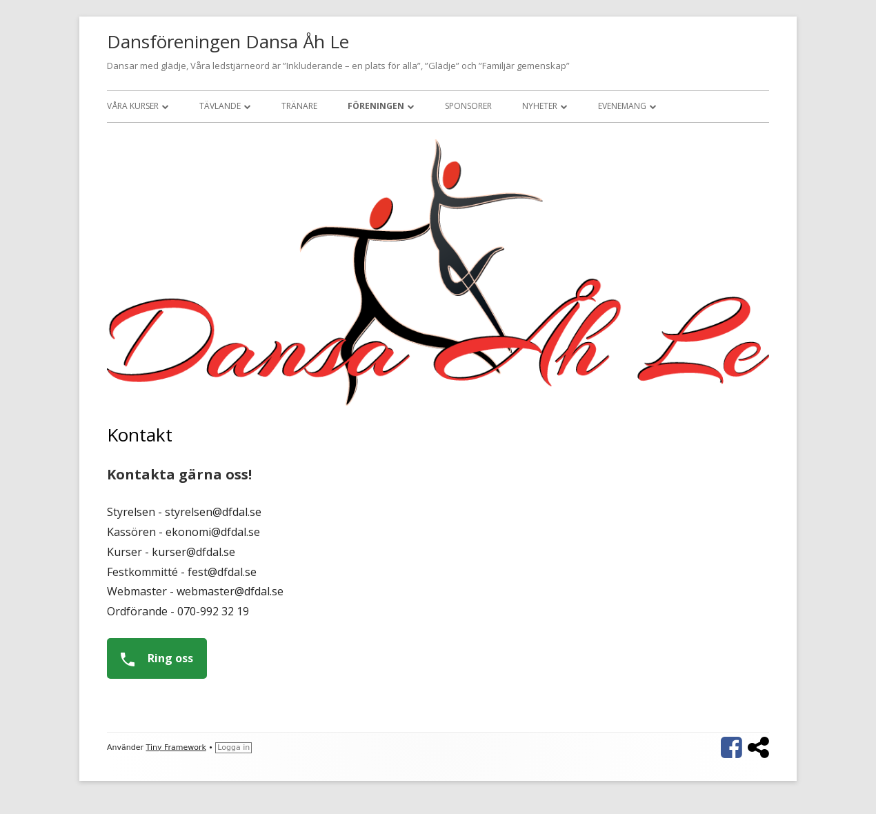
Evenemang (622, 106)
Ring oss (151, 658)
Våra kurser (133, 106)
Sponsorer (468, 106)
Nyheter (539, 106)
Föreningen (376, 106)
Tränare (299, 106)
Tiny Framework (176, 747)
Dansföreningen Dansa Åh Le (228, 41)
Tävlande (220, 106)
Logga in (233, 747)
